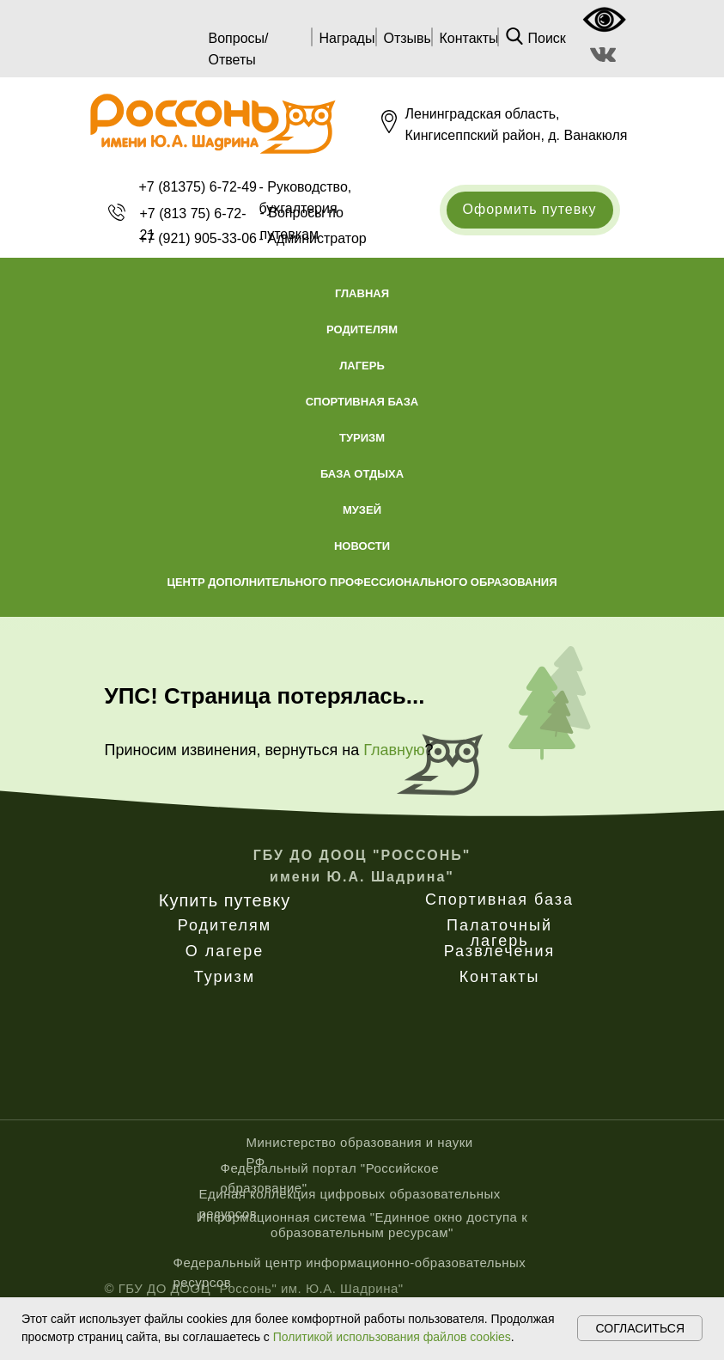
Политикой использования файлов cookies (392, 1337)
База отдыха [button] (362, 473)
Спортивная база (499, 899)
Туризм (224, 976)
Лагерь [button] (362, 365)
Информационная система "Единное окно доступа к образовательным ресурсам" (362, 1225)
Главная (362, 293)
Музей (362, 509)
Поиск (547, 38)
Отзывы (409, 38)
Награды (347, 38)
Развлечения (500, 951)
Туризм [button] (362, 437)
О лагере (225, 951)
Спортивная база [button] (362, 401)
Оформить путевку (530, 209)
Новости (362, 546)
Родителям (224, 925)
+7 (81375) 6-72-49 (198, 187)
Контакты (469, 38)
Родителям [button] (362, 329)
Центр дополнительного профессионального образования (362, 582)
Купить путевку (224, 900)
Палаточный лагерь (499, 933)
